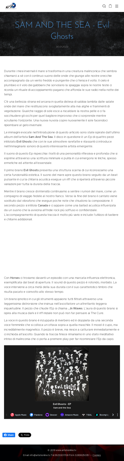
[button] (104, 6)
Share (9, 435)
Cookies (97, 455)
